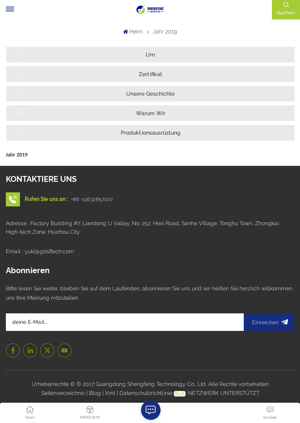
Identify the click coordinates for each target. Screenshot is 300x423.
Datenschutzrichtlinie (146, 393)
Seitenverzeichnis (63, 393)
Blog (95, 393)
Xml (110, 393)
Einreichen (269, 322)
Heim (133, 31)
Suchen (286, 13)
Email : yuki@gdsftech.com (40, 251)
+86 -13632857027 (92, 199)
